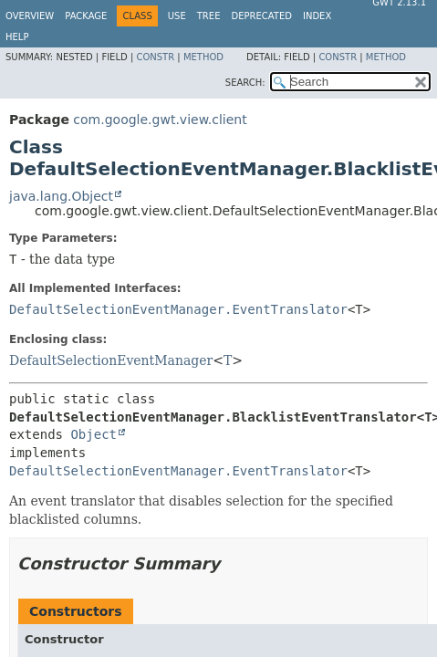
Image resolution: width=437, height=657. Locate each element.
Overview (29, 16)
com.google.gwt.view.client (159, 119)
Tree (209, 16)
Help (16, 37)
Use (177, 16)
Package (86, 16)
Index (317, 16)
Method (203, 57)
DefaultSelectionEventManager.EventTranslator (178, 309)
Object (93, 434)
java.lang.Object (61, 196)
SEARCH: (245, 83)
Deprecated (261, 16)
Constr (155, 57)
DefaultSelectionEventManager (111, 360)
